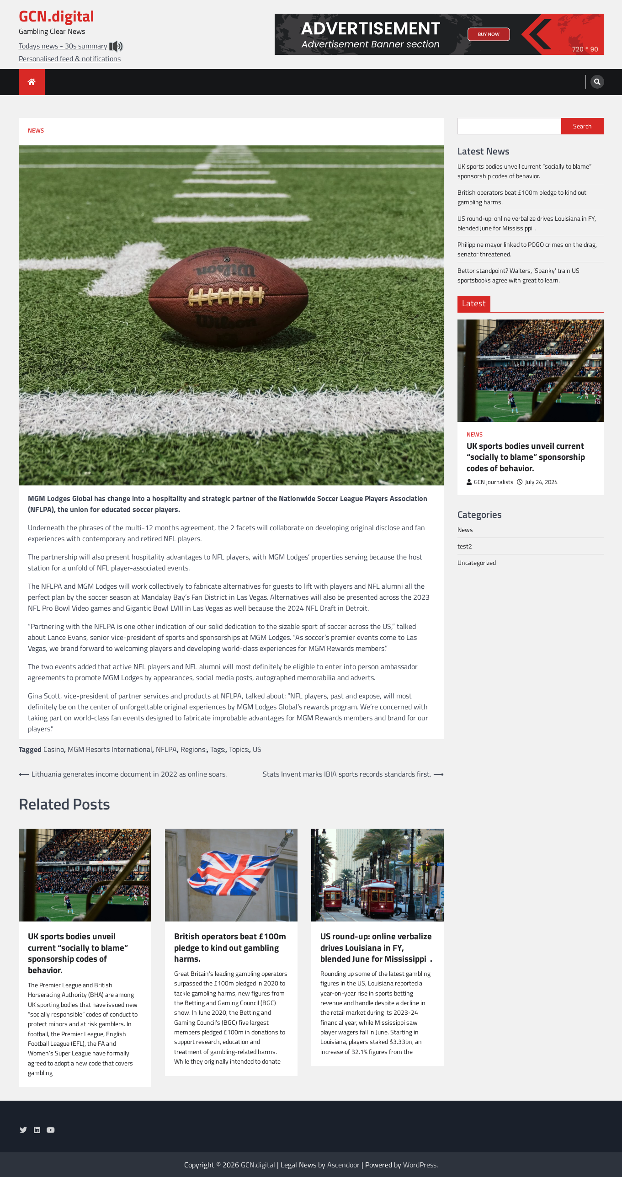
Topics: (239, 749)
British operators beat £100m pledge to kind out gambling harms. (230, 947)
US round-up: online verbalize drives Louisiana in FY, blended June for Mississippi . (376, 947)
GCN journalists (490, 482)
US (257, 749)
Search (582, 126)
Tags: (217, 749)
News (36, 130)
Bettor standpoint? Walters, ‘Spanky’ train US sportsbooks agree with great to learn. (518, 275)
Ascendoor (343, 1164)
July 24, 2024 (537, 482)
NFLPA (166, 749)
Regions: (194, 749)
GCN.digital (56, 15)
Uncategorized (476, 562)
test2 (464, 546)
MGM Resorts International (110, 749)
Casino (53, 749)
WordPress (419, 1164)
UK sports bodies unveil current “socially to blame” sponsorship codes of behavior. (78, 953)
